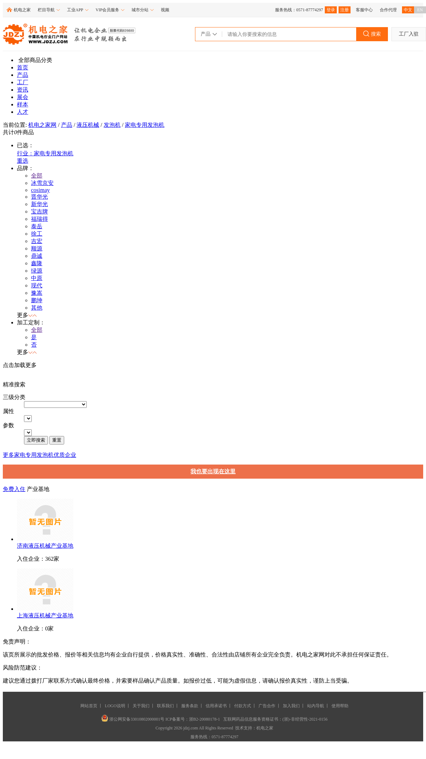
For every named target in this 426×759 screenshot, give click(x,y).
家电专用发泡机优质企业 (45, 455)
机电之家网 (42, 125)
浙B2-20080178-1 (204, 719)
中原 (36, 278)
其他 (36, 308)
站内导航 (315, 705)
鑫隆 (36, 263)
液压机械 (88, 125)
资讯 (22, 90)
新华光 (39, 204)
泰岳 (36, 226)
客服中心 (364, 9)
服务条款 (189, 705)
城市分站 (143, 9)
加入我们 (291, 705)
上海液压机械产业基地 (45, 615)
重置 (56, 440)
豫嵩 (36, 293)
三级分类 (14, 397)
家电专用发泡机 (144, 125)
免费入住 (14, 489)
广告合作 (266, 705)
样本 (22, 104)
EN (420, 9)
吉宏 (36, 241)
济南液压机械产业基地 (45, 546)
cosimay (40, 190)
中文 (408, 9)
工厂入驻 (409, 34)
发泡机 (112, 125)
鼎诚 (36, 256)
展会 (22, 97)
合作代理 (388, 9)
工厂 (22, 82)
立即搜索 (36, 440)
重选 (22, 161)
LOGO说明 (115, 705)
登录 (331, 9)
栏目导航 (49, 9)
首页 (22, 67)
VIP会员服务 (110, 9)
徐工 (36, 234)
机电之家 (22, 9)
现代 (36, 285)
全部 (36, 176)
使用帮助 (339, 705)
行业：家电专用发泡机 (45, 153)
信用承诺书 (216, 705)
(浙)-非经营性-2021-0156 (305, 719)
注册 (344, 9)
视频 (165, 9)
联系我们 (165, 705)
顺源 (36, 248)
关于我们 (141, 705)
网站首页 (88, 705)
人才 (22, 112)
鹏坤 (36, 300)
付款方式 (242, 705)
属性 (8, 411)
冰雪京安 (42, 183)
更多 (8, 455)
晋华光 (39, 197)
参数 (8, 425)
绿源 (36, 271)
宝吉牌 (39, 211)
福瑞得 (39, 219)
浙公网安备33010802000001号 (133, 719)
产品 (22, 75)
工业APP (78, 9)
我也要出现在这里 (213, 471)
